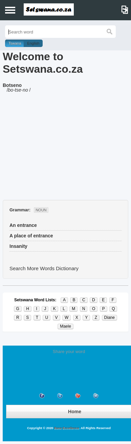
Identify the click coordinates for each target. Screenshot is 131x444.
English (33, 43)
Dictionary (67, 268)
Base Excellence (66, 428)
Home (74, 411)
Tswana (14, 43)
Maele (65, 326)
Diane (109, 317)
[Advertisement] (65, 149)
